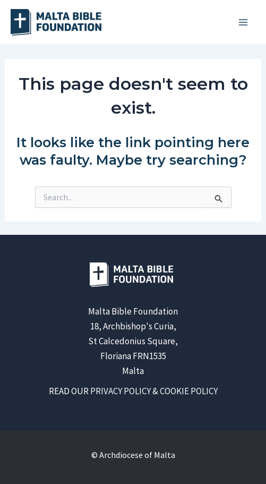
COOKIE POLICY (189, 391)
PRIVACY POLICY (120, 391)
